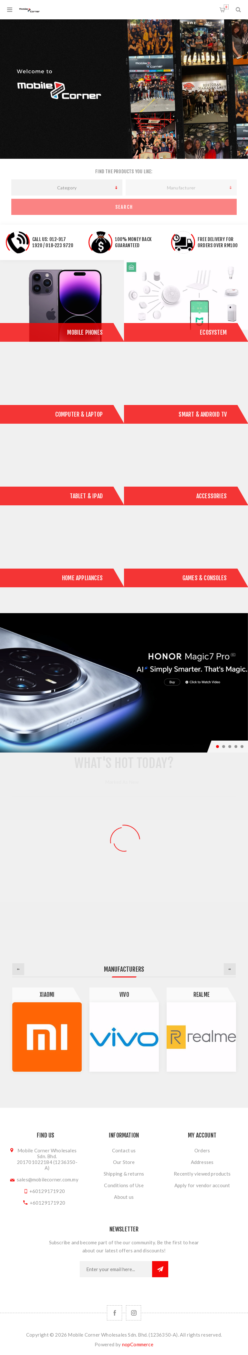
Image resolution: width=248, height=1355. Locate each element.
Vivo (124, 994)
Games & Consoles (204, 577)
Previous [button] (18, 969)
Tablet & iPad (86, 496)
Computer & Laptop (79, 414)
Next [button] (230, 969)
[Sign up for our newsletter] (116, 1269)
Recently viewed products (202, 1174)
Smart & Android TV (203, 414)
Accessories (211, 496)
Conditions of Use (123, 1185)
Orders (202, 1150)
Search (124, 207)
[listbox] (66, 187)
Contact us (124, 1150)
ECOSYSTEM (213, 332)
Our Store (124, 1162)
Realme (201, 994)
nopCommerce (137, 1344)
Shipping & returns (124, 1174)
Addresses (202, 1162)
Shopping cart (226, 7)
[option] (47, 1030)
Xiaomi (47, 994)
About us (124, 1197)
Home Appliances (82, 577)
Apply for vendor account (202, 1185)
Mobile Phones (85, 332)
